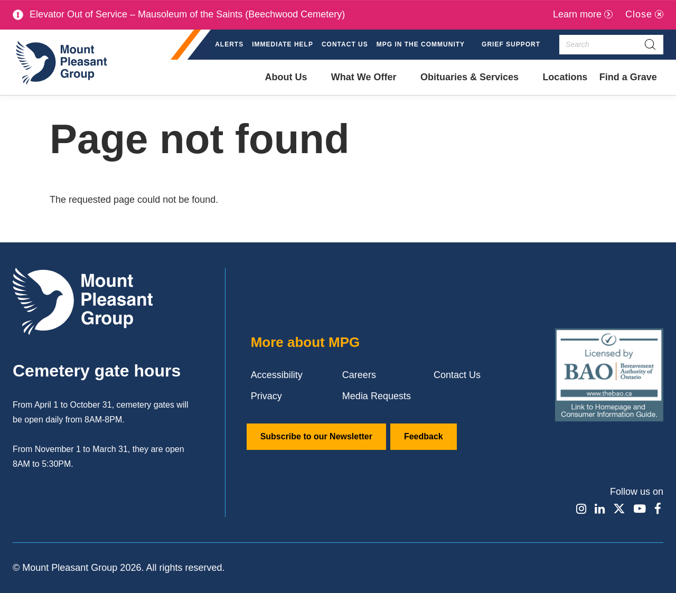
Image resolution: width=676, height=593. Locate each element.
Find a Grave (628, 83)
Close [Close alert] (638, 14)
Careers (359, 375)
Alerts (229, 44)
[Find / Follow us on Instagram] (578, 508)
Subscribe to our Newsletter (316, 436)
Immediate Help (282, 44)
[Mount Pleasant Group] (60, 62)
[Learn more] (583, 14)
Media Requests (376, 396)
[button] (424, 45)
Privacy (266, 396)
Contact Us (345, 44)
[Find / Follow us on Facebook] (657, 508)
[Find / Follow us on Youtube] (639, 508)
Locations (564, 77)
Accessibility (277, 375)
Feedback (423, 436)
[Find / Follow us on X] (617, 508)
